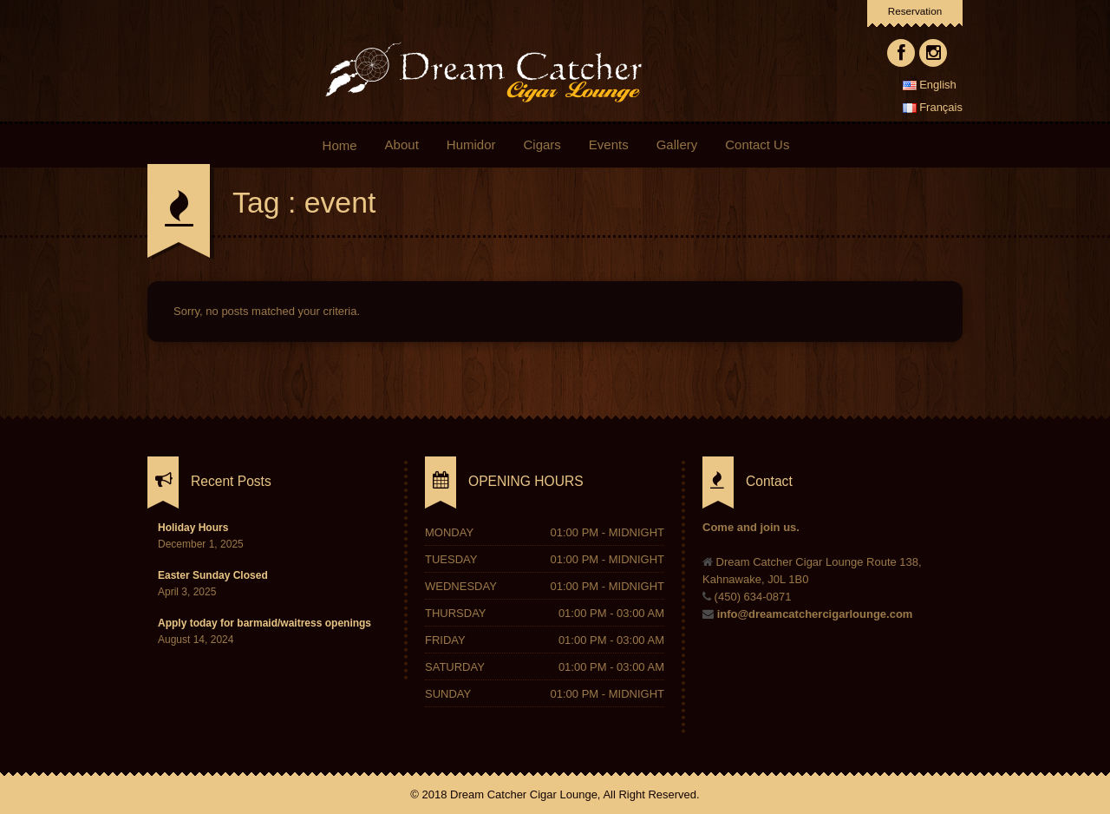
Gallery (677, 144)
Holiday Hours (193, 528)
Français (933, 107)
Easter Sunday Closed (213, 575)
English (930, 84)
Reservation (915, 10)
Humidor (471, 144)
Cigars (541, 144)
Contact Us (757, 144)
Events (609, 144)
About (404, 144)
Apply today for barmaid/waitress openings (264, 623)
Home (339, 145)
